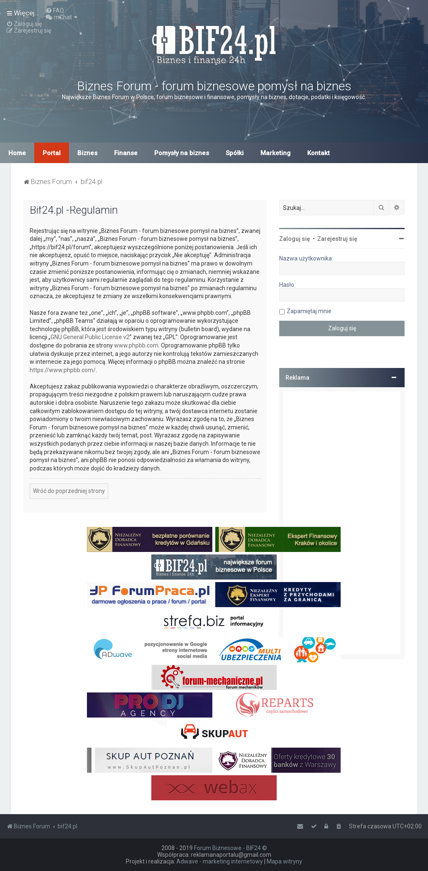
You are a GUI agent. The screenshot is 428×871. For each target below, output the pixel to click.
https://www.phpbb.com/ (63, 370)
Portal (52, 153)
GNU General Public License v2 (90, 337)
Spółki (235, 153)
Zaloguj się (294, 238)
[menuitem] (55, 10)
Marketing (275, 153)
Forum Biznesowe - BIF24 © (230, 848)
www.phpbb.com (136, 345)
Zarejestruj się (337, 238)
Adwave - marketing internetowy (219, 861)
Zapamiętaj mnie (309, 311)
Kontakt (318, 153)
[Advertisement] (342, 523)
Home (17, 153)
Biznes (87, 153)
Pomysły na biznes (181, 153)
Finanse (126, 153)
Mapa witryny (284, 861)
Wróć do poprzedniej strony (69, 491)
